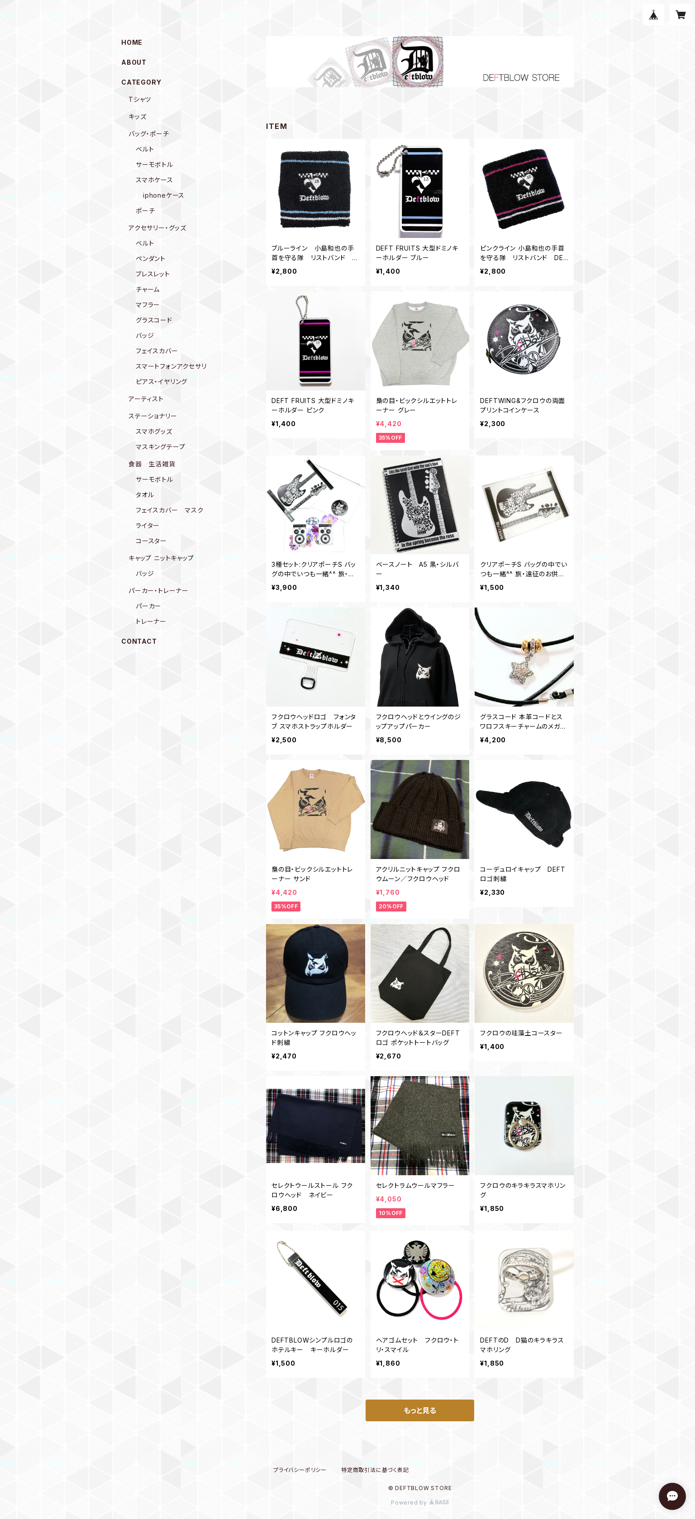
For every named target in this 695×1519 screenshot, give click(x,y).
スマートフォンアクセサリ (171, 366)
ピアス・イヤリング (161, 381)
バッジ (145, 335)
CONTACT (139, 641)
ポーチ (145, 210)
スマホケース (154, 180)
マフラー (148, 305)
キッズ (137, 116)
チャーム (148, 289)
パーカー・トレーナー (159, 590)
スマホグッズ (154, 431)
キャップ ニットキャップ (161, 558)
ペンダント (151, 258)
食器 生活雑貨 (152, 464)
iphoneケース (164, 195)
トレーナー (151, 621)
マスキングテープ (160, 447)
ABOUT (134, 62)
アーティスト (146, 399)
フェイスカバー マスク (170, 510)
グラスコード (154, 320)
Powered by (420, 1502)
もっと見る (420, 1410)
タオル (145, 494)
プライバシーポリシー (300, 1470)
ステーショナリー (153, 416)
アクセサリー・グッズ (157, 228)
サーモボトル (154, 164)
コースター (151, 541)
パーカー (149, 606)
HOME (132, 42)
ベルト (145, 149)
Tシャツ (140, 99)
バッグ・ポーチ (149, 134)
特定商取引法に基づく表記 (375, 1470)
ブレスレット (153, 274)
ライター (148, 525)
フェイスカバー (157, 351)
